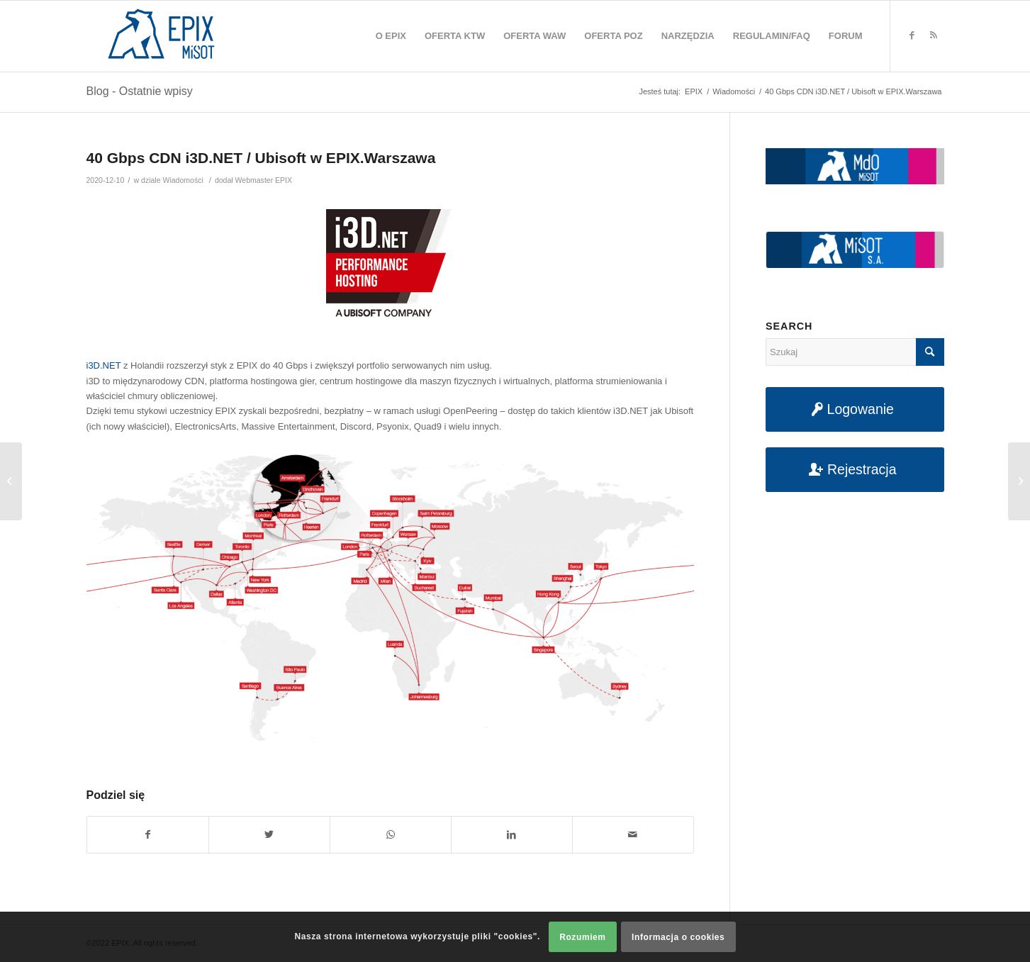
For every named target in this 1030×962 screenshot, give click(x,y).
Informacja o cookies (678, 937)
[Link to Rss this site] (933, 35)
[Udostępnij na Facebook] (147, 835)
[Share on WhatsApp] (390, 835)
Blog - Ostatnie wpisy (139, 91)
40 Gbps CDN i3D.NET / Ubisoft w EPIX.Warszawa (261, 158)
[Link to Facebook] (912, 35)
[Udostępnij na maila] (633, 835)
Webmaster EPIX (263, 180)
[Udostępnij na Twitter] (269, 835)
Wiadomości (182, 180)
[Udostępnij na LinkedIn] (512, 835)
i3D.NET (103, 365)
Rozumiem (582, 937)
